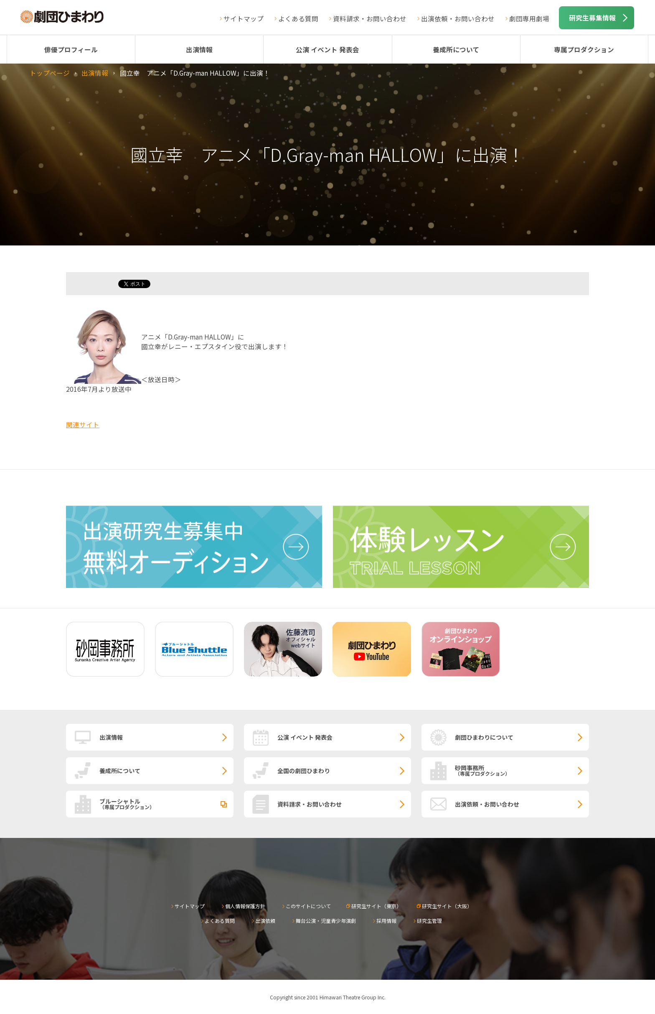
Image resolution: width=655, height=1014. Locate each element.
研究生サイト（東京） (376, 905)
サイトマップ (243, 18)
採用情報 (386, 920)
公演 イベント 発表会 (327, 49)
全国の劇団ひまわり (303, 770)
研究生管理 (429, 920)
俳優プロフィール (71, 49)
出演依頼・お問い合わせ (458, 18)
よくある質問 (298, 18)
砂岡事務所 (522, 770)
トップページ (50, 72)
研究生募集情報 (592, 17)
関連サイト (82, 424)
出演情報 (199, 49)
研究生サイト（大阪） (447, 905)
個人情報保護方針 (245, 905)
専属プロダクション (584, 49)
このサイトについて (308, 905)
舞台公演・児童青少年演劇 (326, 920)
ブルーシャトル (166, 803)
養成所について (456, 49)
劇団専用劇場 (529, 18)
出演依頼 (265, 920)
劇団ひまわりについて (484, 737)
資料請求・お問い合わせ (369, 18)
